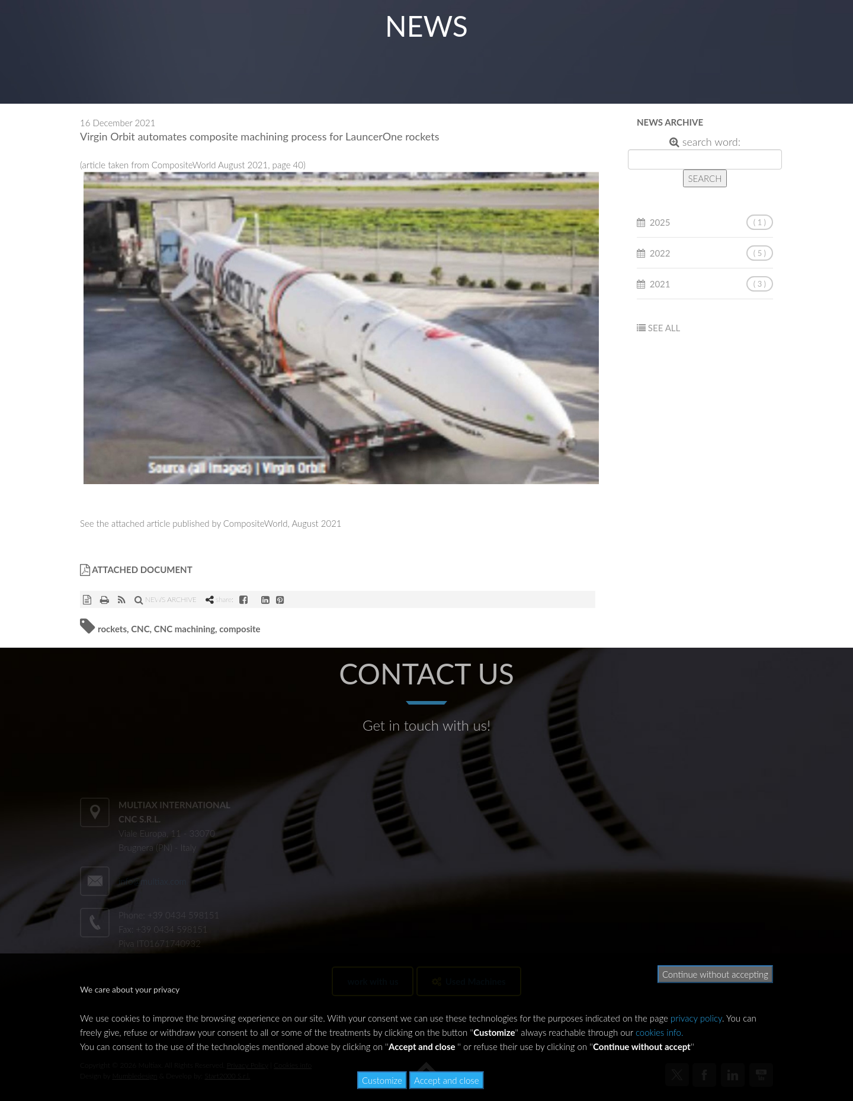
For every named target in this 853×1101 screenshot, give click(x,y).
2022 (660, 253)
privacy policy (696, 1018)
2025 (660, 222)
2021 (660, 284)
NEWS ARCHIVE (165, 599)
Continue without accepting (715, 974)
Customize (382, 1080)
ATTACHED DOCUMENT (136, 569)
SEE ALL (664, 327)
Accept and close (446, 1080)
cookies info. (660, 1032)
